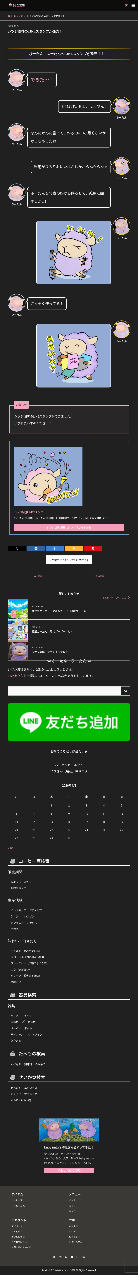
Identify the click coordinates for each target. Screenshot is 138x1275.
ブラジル (32, 922)
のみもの (40, 1064)
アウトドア (30, 1094)
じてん (72, 1205)
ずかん (72, 1200)
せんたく (16, 1088)
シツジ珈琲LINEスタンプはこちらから (69, 527)
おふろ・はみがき (21, 1100)
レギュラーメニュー (22, 882)
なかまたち (15, 676)
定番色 (14, 1022)
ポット (28, 1028)
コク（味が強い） (21, 969)
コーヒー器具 (18, 1205)
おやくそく (74, 1237)
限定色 (32, 1022)
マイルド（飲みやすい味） (26, 951)
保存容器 (16, 1040)
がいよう (73, 1226)
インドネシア (18, 910)
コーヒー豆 (17, 1200)
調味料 (28, 1064)
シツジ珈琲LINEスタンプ (28, 512)
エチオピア (35, 910)
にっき (72, 1211)
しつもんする (75, 1242)
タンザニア (17, 922)
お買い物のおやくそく (22, 1247)
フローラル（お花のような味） (29, 957)
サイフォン (17, 1034)
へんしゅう (17, 1231)
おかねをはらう (19, 1242)
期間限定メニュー (21, 888)
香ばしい (16, 982)
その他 (14, 929)
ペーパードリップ (21, 1016)
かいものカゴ (18, 1237)
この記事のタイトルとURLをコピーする (69, 559)
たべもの (16, 1064)
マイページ (17, 1226)
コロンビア (28, 916)
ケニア (14, 916)
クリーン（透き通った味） (26, 975)
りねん (72, 1231)
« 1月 (11, 848)
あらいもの (30, 1088)
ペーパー (16, 1028)
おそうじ (16, 1094)
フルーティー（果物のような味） (30, 963)
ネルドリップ (34, 1034)
